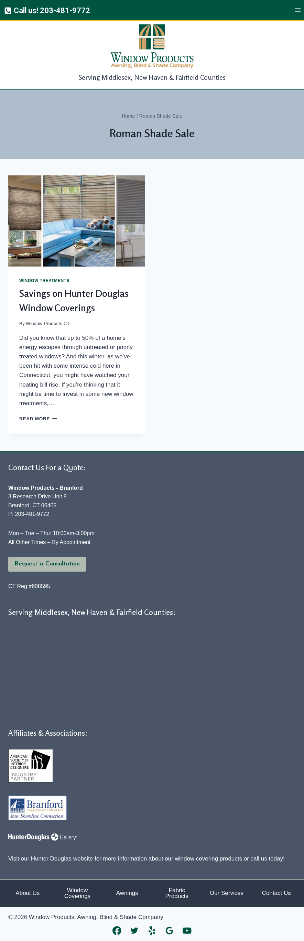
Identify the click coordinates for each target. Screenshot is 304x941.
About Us (27, 893)
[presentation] (76, 221)
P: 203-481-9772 (28, 514)
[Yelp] (152, 930)
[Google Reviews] (169, 930)
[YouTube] (187, 930)
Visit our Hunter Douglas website (50, 858)
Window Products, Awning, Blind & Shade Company (96, 917)
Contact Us (276, 893)
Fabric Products (176, 893)
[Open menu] (297, 10)
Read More (38, 418)
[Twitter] (134, 930)
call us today (267, 858)
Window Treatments (44, 280)
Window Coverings (77, 893)
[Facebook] (117, 930)
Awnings (127, 893)
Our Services (226, 893)
